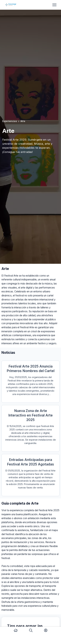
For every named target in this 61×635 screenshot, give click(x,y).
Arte (22, 121)
